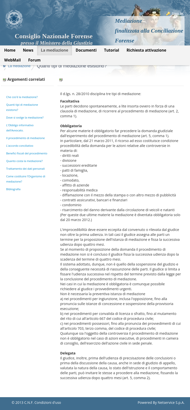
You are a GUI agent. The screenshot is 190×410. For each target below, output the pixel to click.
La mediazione (61, 66)
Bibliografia (13, 189)
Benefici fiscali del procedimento (26, 153)
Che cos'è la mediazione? (22, 97)
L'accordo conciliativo (19, 145)
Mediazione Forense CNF (23, 66)
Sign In (177, 13)
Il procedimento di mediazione (25, 138)
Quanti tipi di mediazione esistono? (114, 65)
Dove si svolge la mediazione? (25, 117)
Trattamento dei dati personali (25, 168)
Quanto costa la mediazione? (24, 161)
